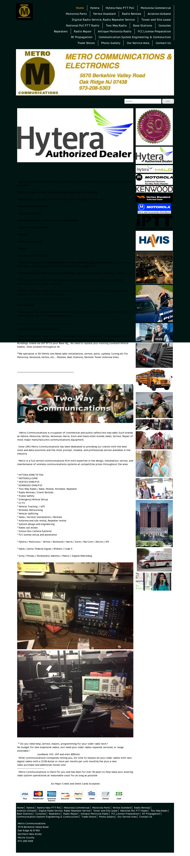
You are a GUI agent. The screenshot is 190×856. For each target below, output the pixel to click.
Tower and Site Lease (156, 19)
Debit (92, 799)
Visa (25, 799)
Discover (65, 799)
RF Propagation (81, 37)
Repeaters (61, 31)
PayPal (78, 799)
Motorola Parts (76, 13)
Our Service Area (138, 42)
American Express (51, 800)
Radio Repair (82, 31)
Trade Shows (86, 42)
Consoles (165, 25)
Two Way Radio (116, 25)
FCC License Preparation (154, 31)
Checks (105, 799)
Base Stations (142, 25)
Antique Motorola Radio (114, 31)
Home (80, 7)
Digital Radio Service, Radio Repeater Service (103, 19)
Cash (119, 799)
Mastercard (38, 799)
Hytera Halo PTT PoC (120, 7)
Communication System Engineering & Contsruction (135, 37)
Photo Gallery (110, 42)
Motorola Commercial (156, 7)
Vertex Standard (104, 13)
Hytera (94, 7)
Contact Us (163, 42)
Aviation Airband (159, 13)
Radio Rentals (131, 13)
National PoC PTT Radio (82, 25)
